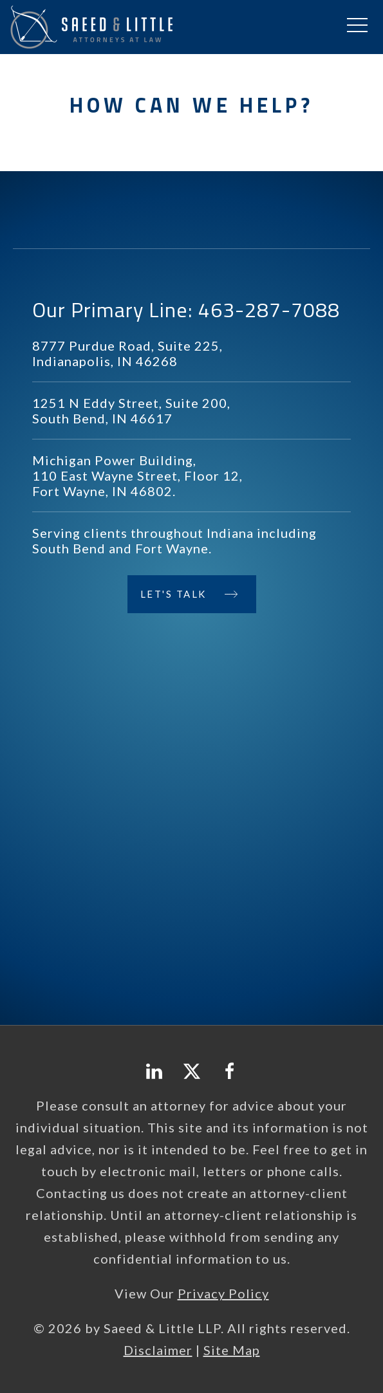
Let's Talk (173, 594)
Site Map (231, 1350)
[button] (357, 26)
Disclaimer (158, 1350)
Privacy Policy (223, 1293)
